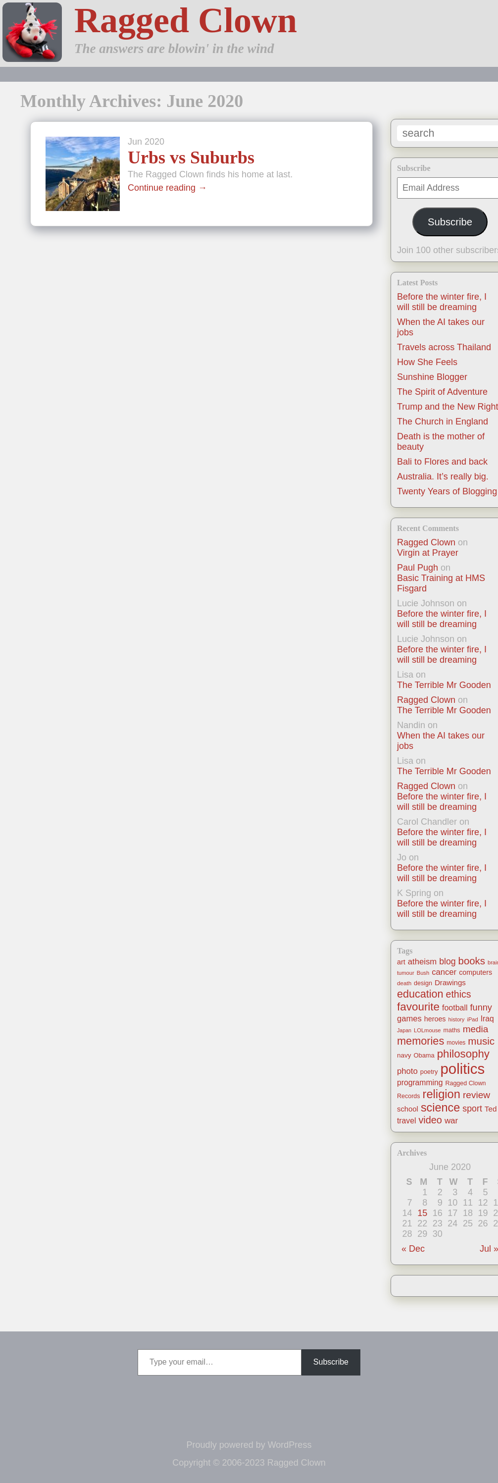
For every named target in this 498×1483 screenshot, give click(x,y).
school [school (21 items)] (407, 1109)
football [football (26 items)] (454, 1008)
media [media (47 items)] (476, 1029)
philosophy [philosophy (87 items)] (463, 1054)
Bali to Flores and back (442, 462)
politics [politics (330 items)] (463, 1068)
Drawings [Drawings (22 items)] (450, 982)
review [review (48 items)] (476, 1095)
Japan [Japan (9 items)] (404, 1030)
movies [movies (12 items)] (456, 1042)
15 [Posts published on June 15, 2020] (422, 1213)
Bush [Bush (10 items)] (423, 973)
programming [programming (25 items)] (420, 1082)
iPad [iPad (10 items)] (472, 1019)
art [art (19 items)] (401, 962)
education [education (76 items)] (420, 994)
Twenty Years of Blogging (447, 491)
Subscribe (450, 221)
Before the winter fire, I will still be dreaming (442, 302)
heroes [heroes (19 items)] (435, 1019)
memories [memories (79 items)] (420, 1041)
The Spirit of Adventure (442, 392)
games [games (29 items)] (409, 1018)
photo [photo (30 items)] (407, 1071)
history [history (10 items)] (456, 1019)
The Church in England (442, 421)
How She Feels (427, 362)
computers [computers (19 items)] (475, 972)
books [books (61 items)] (471, 960)
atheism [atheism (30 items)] (422, 961)
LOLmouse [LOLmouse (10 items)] (427, 1030)
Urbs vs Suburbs (191, 157)
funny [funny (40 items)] (481, 1007)
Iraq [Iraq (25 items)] (487, 1018)
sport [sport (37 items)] (472, 1108)
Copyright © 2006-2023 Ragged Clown (248, 1463)
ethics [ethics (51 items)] (458, 994)
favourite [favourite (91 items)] (418, 1007)
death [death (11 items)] (404, 983)
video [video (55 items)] (430, 1119)
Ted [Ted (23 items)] (491, 1109)
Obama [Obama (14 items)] (424, 1055)
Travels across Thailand (444, 347)
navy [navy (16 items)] (404, 1055)
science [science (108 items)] (440, 1107)
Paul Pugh (417, 568)
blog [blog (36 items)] (447, 961)
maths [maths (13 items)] (452, 1030)
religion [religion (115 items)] (441, 1094)
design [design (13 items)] (423, 983)
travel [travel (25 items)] (406, 1120)
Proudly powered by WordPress (249, 1445)
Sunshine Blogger (432, 377)
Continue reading (167, 188)
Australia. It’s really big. (443, 476)
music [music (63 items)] (481, 1041)
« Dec (413, 1249)
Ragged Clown (185, 20)
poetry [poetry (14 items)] (429, 1071)
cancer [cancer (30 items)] (444, 972)
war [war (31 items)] (451, 1120)
